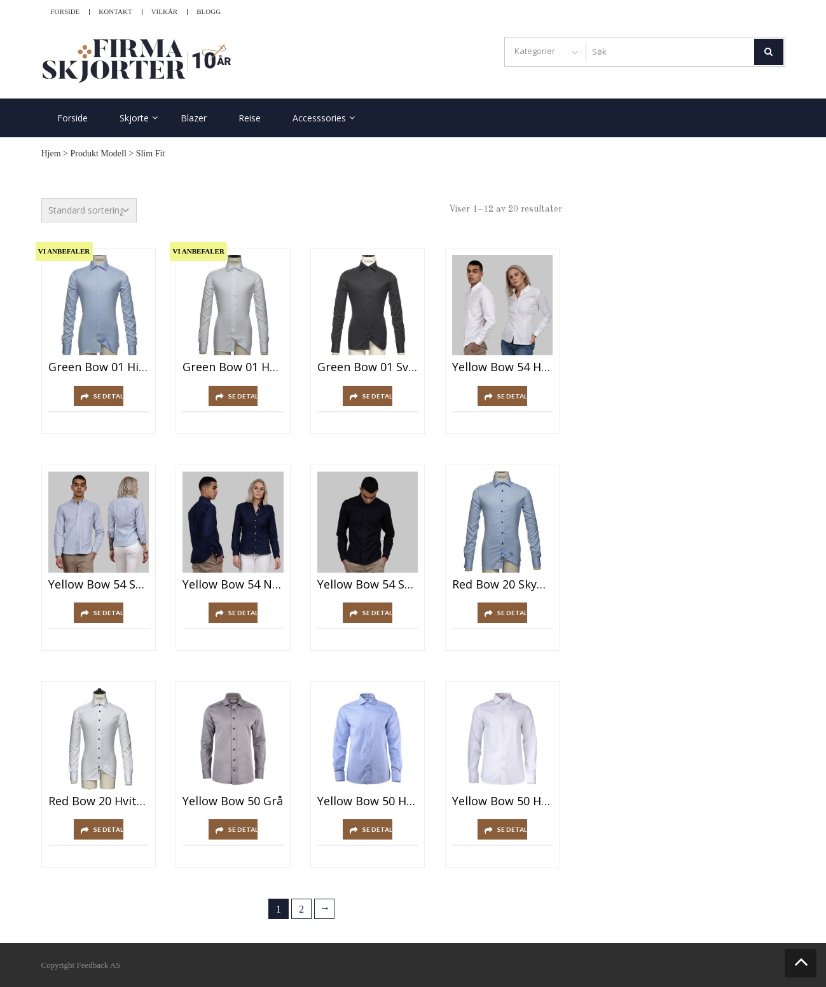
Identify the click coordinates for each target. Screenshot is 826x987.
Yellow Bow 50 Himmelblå (367, 801)
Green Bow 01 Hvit (233, 367)
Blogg (208, 11)
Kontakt (115, 11)
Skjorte (134, 118)
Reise (249, 118)
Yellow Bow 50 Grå (232, 801)
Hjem (51, 153)
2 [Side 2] (301, 909)
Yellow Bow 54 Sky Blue (98, 585)
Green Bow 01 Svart (367, 367)
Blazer (194, 118)
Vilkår (164, 11)
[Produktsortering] (89, 210)
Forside (65, 11)
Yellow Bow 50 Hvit (502, 801)
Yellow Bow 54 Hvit (502, 367)
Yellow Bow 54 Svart (367, 585)
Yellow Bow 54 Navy (233, 585)
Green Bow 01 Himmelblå (98, 367)
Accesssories (319, 118)
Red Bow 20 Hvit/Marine (98, 801)
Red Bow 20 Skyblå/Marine (502, 585)
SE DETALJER (108, 396)
